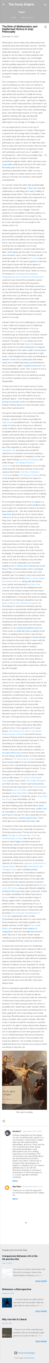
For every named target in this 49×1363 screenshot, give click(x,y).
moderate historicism (32, 366)
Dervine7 (17, 1131)
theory (4, 569)
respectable (7, 164)
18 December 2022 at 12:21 (32, 1187)
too (40, 628)
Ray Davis (17, 1186)
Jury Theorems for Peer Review (29, 277)
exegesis (41, 347)
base (35, 818)
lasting (22, 818)
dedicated (30, 347)
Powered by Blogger (24, 1353)
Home (13, 18)
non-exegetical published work (26, 628)
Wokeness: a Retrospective (16, 1289)
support (29, 818)
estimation (10, 255)
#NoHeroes (27, 18)
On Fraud (34, 258)
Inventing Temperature (29, 459)
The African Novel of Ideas (24, 759)
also (16, 784)
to (36, 347)
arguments (6, 514)
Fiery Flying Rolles (19, 793)
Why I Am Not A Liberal (14, 1319)
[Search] (45, 5)
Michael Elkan (30, 1358)
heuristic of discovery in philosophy (17, 359)
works (22, 402)
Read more (41, 1281)
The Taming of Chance (29, 475)
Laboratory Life (8, 450)
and (25, 566)
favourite (15, 402)
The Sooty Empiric (21, 4)
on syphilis (36, 502)
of (16, 566)
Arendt (35, 637)
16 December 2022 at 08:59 (32, 1131)
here (14, 295)
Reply (15, 1181)
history (20, 566)
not (34, 188)
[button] (45, 27)
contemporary (33, 566)
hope (30, 188)
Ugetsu (5, 897)
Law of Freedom (20, 790)
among (5, 402)
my (10, 402)
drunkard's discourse (11, 891)
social (42, 566)
